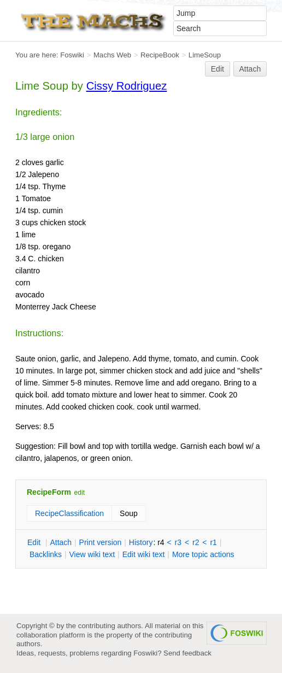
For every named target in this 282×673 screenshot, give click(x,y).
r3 (178, 542)
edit (79, 492)
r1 (213, 542)
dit (35, 542)
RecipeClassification (69, 513)
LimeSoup (205, 55)
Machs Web (112, 55)
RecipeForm (49, 492)
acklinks (46, 554)
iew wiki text (92, 554)
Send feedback (187, 653)
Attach (250, 69)
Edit (217, 69)
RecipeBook (159, 55)
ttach (61, 542)
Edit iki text (143, 554)
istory (141, 542)
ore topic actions (203, 554)
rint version (100, 542)
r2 (195, 542)
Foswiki (72, 55)
